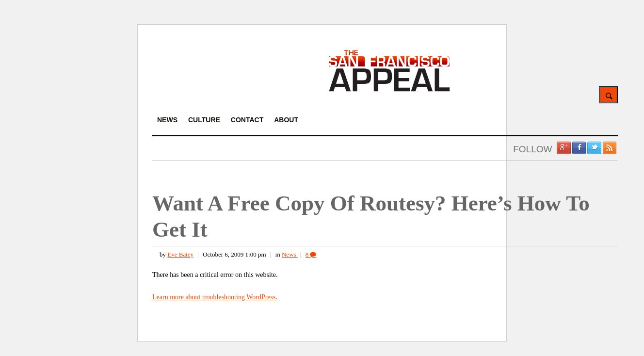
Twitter (594, 148)
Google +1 (563, 148)
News (290, 254)
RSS (609, 148)
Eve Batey (180, 254)
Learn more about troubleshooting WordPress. (214, 297)
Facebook (579, 148)
